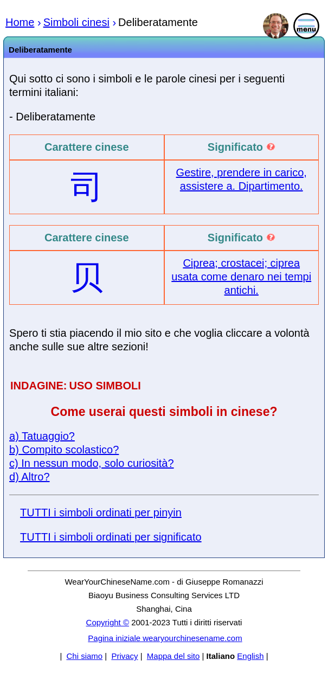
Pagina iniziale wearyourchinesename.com (165, 638)
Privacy (124, 656)
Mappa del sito (173, 656)
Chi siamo (84, 656)
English (250, 656)
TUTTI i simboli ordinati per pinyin (101, 512)
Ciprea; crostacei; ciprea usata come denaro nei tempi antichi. (241, 276)
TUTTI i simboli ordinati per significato (111, 537)
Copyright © (107, 622)
